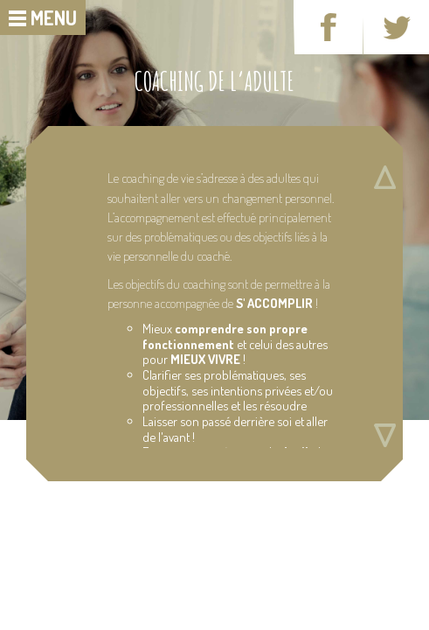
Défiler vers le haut (384, 177)
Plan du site (52, 531)
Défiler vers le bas (384, 435)
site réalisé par (243, 545)
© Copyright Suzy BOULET (167, 545)
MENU (54, 17)
